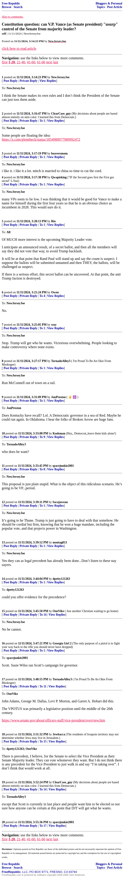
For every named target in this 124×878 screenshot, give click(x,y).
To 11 (42, 686)
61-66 (41, 62)
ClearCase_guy (61, 113)
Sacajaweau (60, 502)
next (49, 62)
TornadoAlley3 (60, 361)
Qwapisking (59, 177)
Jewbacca (59, 734)
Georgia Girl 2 (62, 643)
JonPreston (58, 397)
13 (3, 542)
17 (3, 679)
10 (3, 433)
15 (3, 611)
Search (18, 7)
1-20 (11, 62)
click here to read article (19, 48)
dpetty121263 (61, 578)
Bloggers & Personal (109, 3)
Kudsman (59, 433)
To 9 (42, 437)
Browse (6, 7)
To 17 (43, 825)
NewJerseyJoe (60, 77)
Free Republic (11, 3)
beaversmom (59, 153)
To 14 (43, 614)
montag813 (60, 542)
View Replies (47, 80)
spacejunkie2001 (63, 465)
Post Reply (10, 80)
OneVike (58, 611)
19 (3, 782)
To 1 (42, 120)
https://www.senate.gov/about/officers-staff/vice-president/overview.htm (53, 720)
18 (3, 734)
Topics (101, 7)
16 (3, 643)
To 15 (43, 741)
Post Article (114, 7)
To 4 (42, 296)
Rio (53, 221)
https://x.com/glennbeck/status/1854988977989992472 (41, 139)
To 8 (42, 469)
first (5, 62)
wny (53, 324)
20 (3, 822)
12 (3, 502)
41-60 (31, 62)
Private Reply (28, 80)
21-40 (21, 62)
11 (3, 465)
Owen (55, 292)
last (55, 62)
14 (3, 578)
